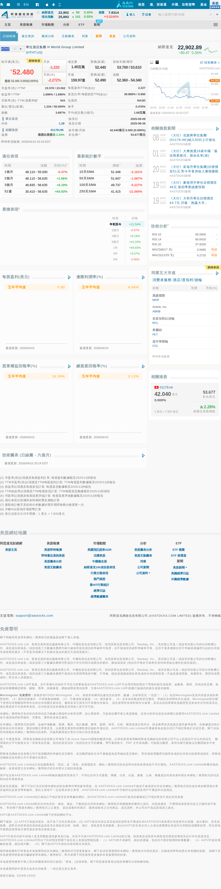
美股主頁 (11, 549)
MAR (155, 300)
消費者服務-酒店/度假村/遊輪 (177, 280)
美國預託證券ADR (99, 549)
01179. (166, 387)
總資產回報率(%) (91, 366)
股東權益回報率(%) (19, 366)
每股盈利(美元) (16, 277)
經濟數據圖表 (99, 596)
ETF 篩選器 (178, 555)
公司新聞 (143, 567)
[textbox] (188, 14)
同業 (143, 561)
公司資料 (143, 573)
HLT (155, 334)
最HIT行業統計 (99, 585)
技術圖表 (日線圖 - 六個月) (26, 455)
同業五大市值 (163, 273)
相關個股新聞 (163, 128)
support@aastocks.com (34, 615)
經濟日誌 (99, 590)
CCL (155, 345)
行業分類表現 (99, 573)
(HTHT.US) (34, 52)
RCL (155, 323)
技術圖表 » (210, 62)
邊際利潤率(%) (89, 277)
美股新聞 (180, 567)
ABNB (156, 311)
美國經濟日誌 (180, 573)
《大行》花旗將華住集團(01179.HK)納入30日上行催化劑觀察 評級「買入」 (193, 139)
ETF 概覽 (179, 549)
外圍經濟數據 (180, 579)
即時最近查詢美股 (53, 555)
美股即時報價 (53, 549)
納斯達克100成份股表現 (99, 567)
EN (26, 4)
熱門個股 (99, 579)
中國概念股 (99, 561)
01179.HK (57, 130)
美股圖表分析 (53, 561)
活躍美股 (99, 555)
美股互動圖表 (53, 567)
